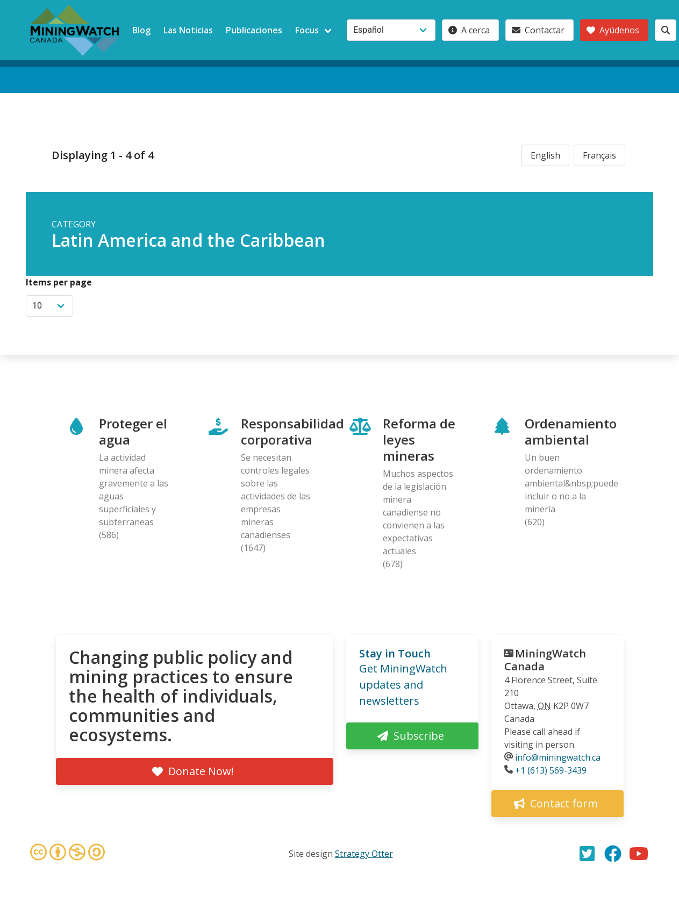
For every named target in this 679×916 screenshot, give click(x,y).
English (545, 155)
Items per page (59, 282)
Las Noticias (188, 30)
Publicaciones (254, 30)
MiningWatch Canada (545, 660)
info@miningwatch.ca (558, 757)
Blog (141, 30)
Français (599, 155)
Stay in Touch (395, 653)
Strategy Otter (364, 854)
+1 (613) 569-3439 (551, 770)
